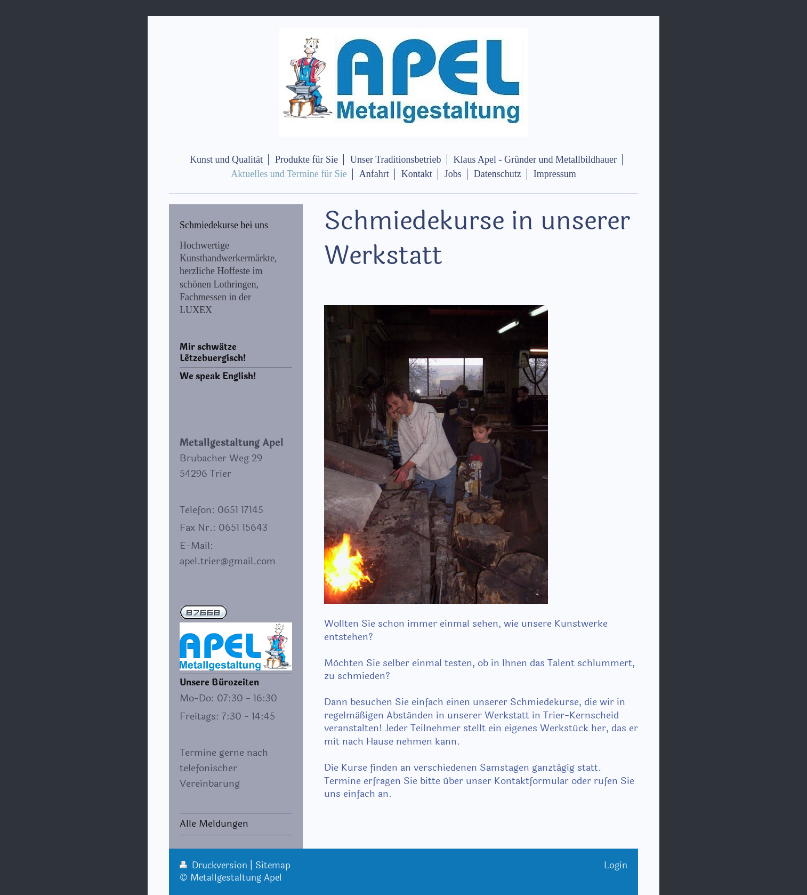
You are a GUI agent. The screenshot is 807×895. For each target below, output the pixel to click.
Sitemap (272, 865)
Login (615, 865)
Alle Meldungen (214, 823)
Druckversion (215, 865)
